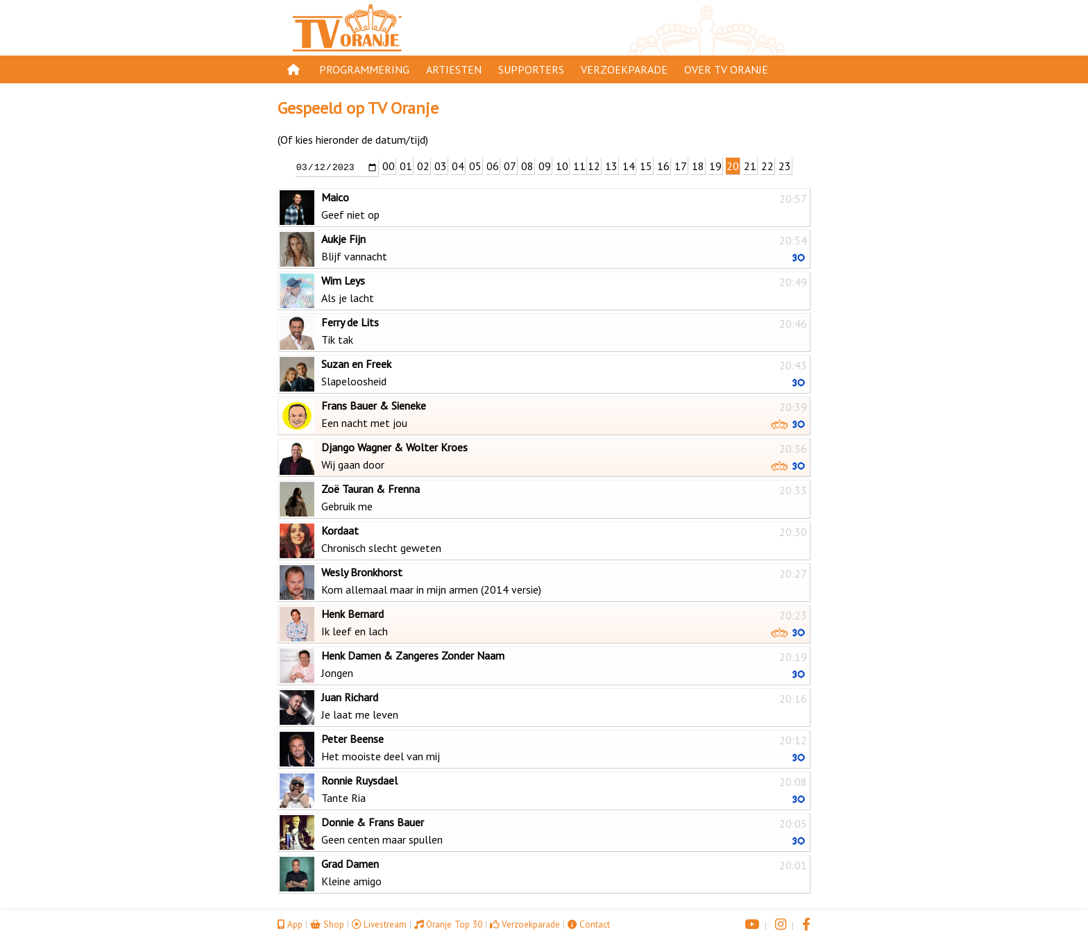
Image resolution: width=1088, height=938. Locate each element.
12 (594, 166)
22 (767, 166)
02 (423, 166)
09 (544, 166)
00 (388, 166)
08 (527, 166)
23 (785, 166)
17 (680, 166)
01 (406, 166)
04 (458, 166)
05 (475, 166)
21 (750, 166)
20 (732, 166)
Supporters (531, 69)
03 (440, 166)
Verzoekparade (624, 69)
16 (663, 166)
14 (628, 166)
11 (579, 166)
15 (646, 166)
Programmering (364, 69)
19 (715, 166)
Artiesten (454, 69)
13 (611, 166)
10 (562, 166)
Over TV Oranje (726, 69)
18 (698, 166)
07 (510, 166)
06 (492, 166)
